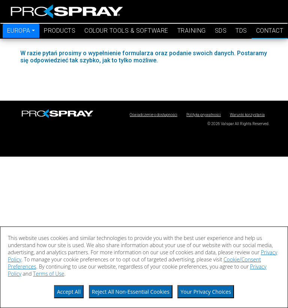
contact (270, 30)
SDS (221, 30)
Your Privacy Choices (205, 291)
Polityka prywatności (203, 115)
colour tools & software (126, 30)
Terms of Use (48, 273)
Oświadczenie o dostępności (153, 115)
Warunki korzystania (247, 115)
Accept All (69, 291)
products (59, 30)
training (191, 30)
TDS (241, 30)
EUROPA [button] (18, 30)
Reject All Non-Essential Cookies (131, 291)
